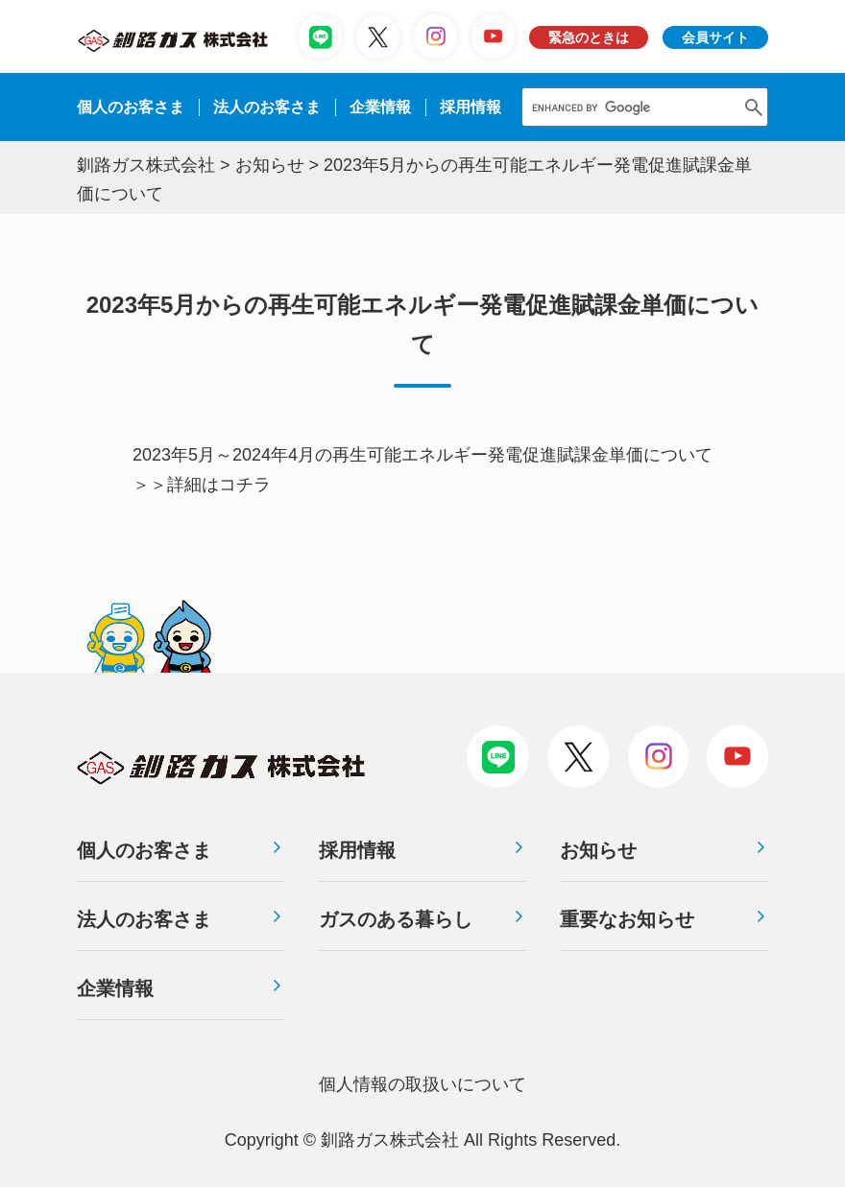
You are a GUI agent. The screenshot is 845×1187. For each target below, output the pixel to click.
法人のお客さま (144, 919)
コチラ (245, 484)
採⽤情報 (470, 107)
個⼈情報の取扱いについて (422, 1084)
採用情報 (357, 850)
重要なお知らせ (627, 919)
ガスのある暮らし (395, 919)
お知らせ (598, 850)
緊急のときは (588, 37)
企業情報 (380, 107)
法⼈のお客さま (267, 107)
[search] (628, 107)
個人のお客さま (130, 107)
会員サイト (715, 37)
